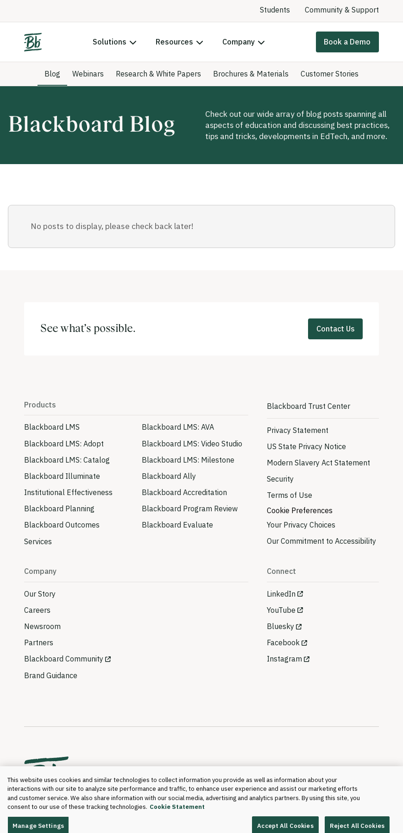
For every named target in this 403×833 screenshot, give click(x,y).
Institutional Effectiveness (68, 492)
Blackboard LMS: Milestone (188, 459)
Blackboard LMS (52, 427)
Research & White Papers (158, 73)
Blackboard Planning (59, 508)
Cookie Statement (177, 814)
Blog (52, 73)
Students (275, 9)
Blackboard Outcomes (62, 524)
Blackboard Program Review (190, 508)
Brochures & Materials (251, 73)
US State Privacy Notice (306, 446)
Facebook (283, 642)
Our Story (40, 593)
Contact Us (335, 328)
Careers (37, 610)
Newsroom (42, 626)
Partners (38, 642)
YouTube (281, 610)
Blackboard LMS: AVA (178, 427)
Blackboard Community (63, 658)
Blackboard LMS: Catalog (67, 459)
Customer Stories (330, 73)
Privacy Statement (297, 430)
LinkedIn (281, 593)
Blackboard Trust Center (308, 406)
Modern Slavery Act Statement (318, 462)
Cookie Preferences (300, 510)
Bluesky (280, 626)
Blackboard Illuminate (62, 476)
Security (280, 478)
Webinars (88, 73)
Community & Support (342, 9)
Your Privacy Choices (301, 524)
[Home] (33, 42)
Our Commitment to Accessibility (321, 541)
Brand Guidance (50, 675)
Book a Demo (347, 41)
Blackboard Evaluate (177, 524)
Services (38, 541)
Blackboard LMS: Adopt (64, 443)
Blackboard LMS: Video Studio (192, 443)
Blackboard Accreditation (184, 492)
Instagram (284, 658)
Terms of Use (289, 495)
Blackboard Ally (169, 476)
